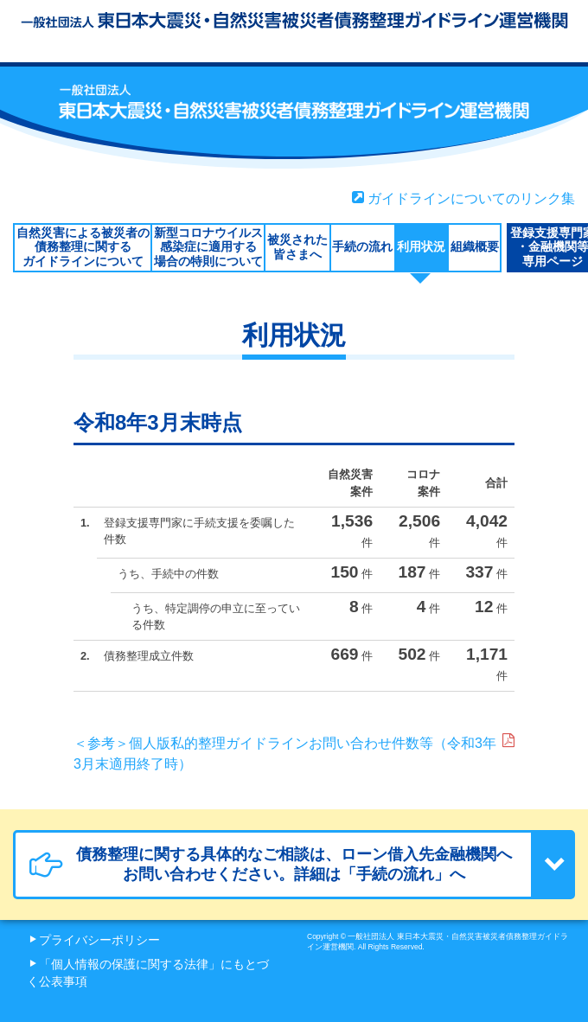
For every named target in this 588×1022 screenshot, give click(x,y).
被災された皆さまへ (297, 246)
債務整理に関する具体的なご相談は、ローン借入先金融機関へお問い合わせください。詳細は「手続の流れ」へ (270, 864)
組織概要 (475, 246)
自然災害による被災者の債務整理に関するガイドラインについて (83, 247)
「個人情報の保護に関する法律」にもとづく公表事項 (148, 973)
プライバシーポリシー (99, 940)
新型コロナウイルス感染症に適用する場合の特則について (208, 247)
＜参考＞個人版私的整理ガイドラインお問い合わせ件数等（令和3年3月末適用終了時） (294, 752)
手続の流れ (362, 246)
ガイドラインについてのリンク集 (463, 198)
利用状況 (421, 246)
